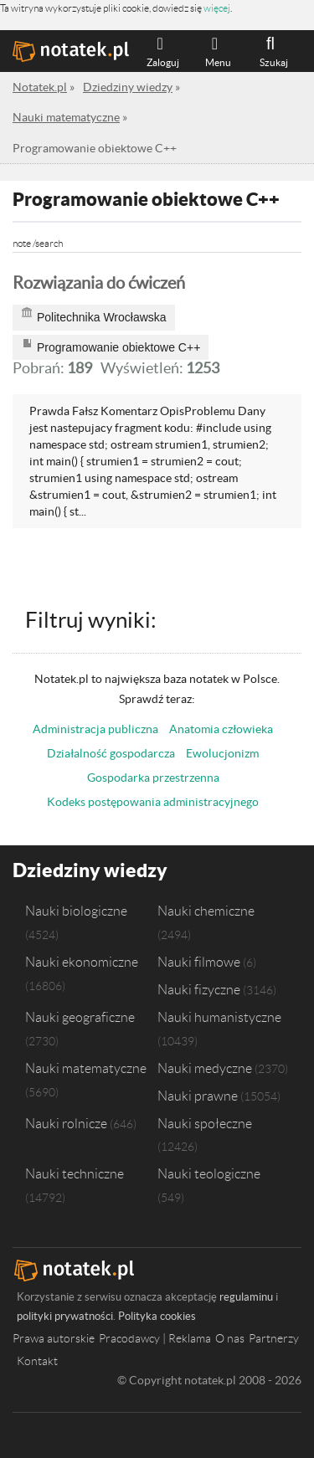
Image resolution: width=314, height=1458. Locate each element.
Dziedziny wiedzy (90, 870)
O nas (230, 1338)
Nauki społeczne (204, 1123)
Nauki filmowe (198, 961)
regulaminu (246, 1297)
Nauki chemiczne (206, 910)
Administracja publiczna (95, 729)
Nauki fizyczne (198, 989)
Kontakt (37, 1361)
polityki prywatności (65, 1316)
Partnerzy (274, 1338)
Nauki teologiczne (208, 1173)
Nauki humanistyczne (219, 1016)
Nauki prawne (197, 1095)
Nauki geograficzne (80, 1016)
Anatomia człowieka (221, 729)
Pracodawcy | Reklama (155, 1338)
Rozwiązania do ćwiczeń (99, 283)
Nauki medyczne (204, 1068)
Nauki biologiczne (76, 910)
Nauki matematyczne (86, 1068)
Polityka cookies (157, 1316)
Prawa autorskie (54, 1338)
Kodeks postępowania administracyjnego (153, 802)
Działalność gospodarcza (111, 753)
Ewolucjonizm (222, 753)
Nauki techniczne (74, 1173)
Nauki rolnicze (66, 1123)
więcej (216, 8)
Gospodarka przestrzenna (153, 777)
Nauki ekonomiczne (81, 961)
